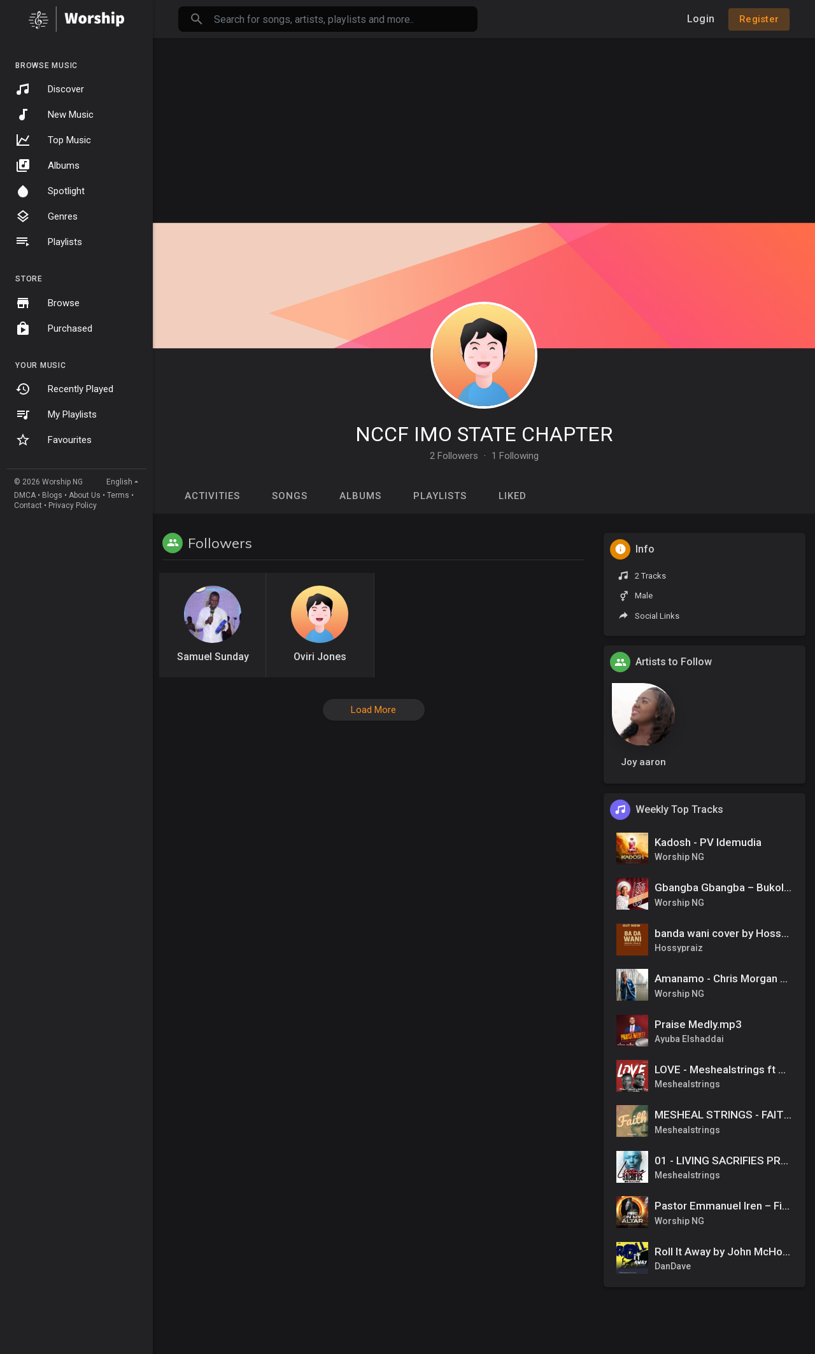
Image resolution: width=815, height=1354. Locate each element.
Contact (28, 505)
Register (759, 19)
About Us (85, 495)
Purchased (53, 328)
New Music (54, 114)
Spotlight (50, 191)
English (119, 481)
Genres (46, 216)
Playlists (48, 242)
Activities (212, 496)
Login (700, 19)
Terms (118, 495)
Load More (373, 710)
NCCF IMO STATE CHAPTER (484, 434)
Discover (49, 89)
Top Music (53, 140)
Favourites (53, 440)
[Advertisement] (484, 127)
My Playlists (56, 414)
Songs (290, 496)
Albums (47, 165)
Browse (47, 303)
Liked (513, 496)
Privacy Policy (72, 505)
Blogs (52, 495)
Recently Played (64, 389)
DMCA (25, 495)
